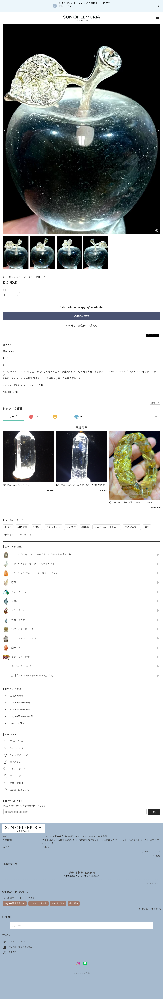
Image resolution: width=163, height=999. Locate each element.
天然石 (14, 601)
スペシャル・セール (21, 666)
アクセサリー (18, 610)
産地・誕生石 (18, 619)
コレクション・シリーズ (23, 638)
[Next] (158, 130)
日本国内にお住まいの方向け (82, 325)
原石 (13, 582)
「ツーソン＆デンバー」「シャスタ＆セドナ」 (34, 573)
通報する (155, 402)
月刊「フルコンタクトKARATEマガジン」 (32, 675)
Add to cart (81, 315)
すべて (13, 416)
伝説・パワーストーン (22, 629)
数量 (5, 290)
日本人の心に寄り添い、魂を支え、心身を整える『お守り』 (42, 554)
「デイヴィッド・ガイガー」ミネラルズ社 (33, 564)
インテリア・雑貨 (20, 657)
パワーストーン (19, 591)
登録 (154, 811)
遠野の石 (15, 647)
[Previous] (4, 130)
